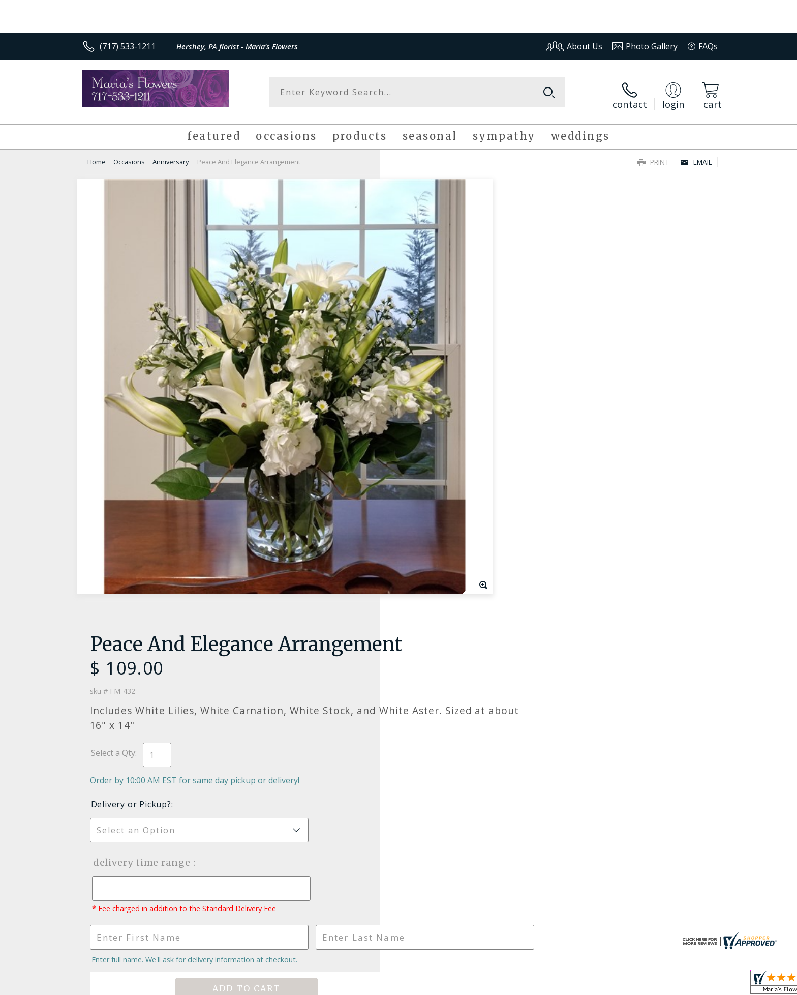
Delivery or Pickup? (440, 342)
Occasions (129, 155)
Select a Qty (422, 291)
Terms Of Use (497, 984)
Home (96, 155)
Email (696, 156)
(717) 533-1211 (128, 46)
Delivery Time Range (450, 400)
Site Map (690, 984)
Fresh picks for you (309, 675)
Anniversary (170, 155)
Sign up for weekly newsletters (526, 670)
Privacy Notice (556, 984)
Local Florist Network (628, 984)
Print (653, 156)
